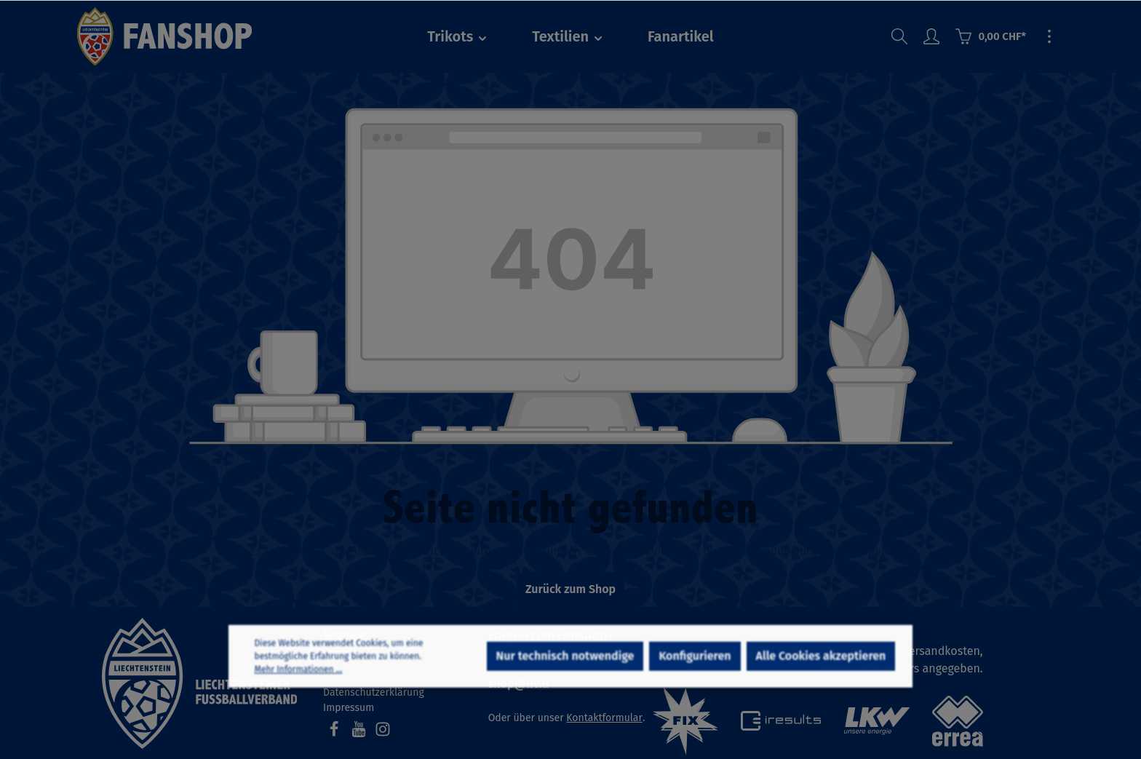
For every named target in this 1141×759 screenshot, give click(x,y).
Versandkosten (941, 651)
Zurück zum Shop (570, 589)
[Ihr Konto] (931, 36)
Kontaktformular (604, 718)
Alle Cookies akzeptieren (821, 673)
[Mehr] (1049, 36)
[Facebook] (335, 734)
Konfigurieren (695, 673)
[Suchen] (899, 36)
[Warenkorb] (990, 36)
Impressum (348, 708)
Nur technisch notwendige (565, 673)
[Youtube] (360, 734)
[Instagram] (383, 734)
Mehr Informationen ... (299, 686)
